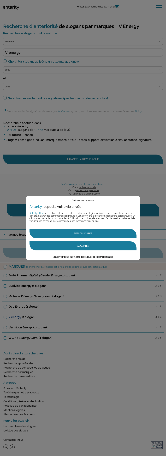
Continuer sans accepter (83, 200)
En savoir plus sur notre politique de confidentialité (83, 256)
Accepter (83, 246)
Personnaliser (83, 233)
